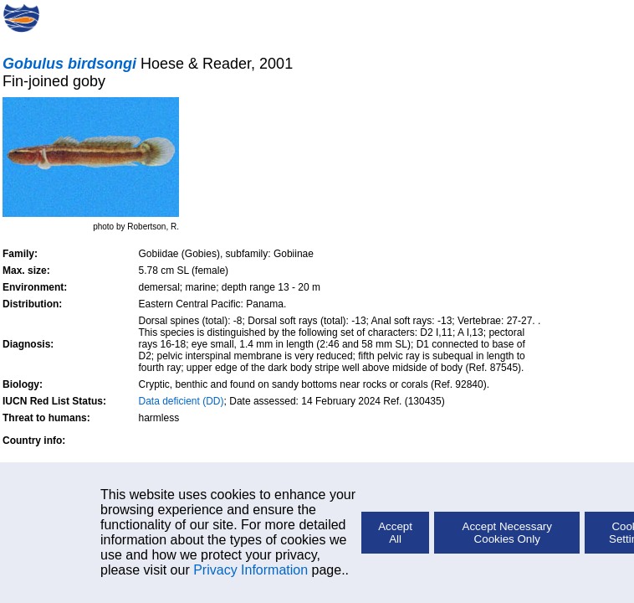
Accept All (395, 532)
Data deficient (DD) (181, 401)
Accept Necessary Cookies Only (507, 532)
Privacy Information (250, 570)
